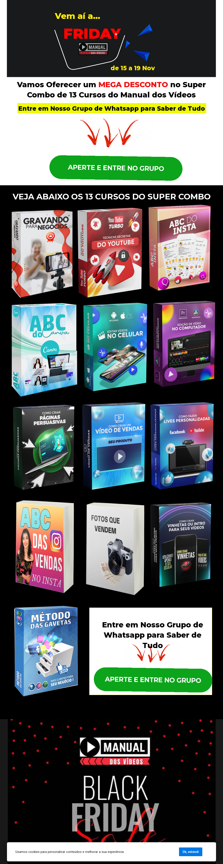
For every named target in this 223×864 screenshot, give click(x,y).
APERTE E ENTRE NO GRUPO (115, 168)
